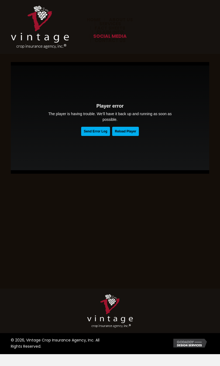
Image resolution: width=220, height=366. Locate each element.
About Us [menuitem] (121, 20)
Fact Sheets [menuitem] (110, 28)
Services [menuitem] (110, 24)
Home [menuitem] (94, 20)
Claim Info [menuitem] (110, 32)
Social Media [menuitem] (110, 36)
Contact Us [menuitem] (110, 41)
